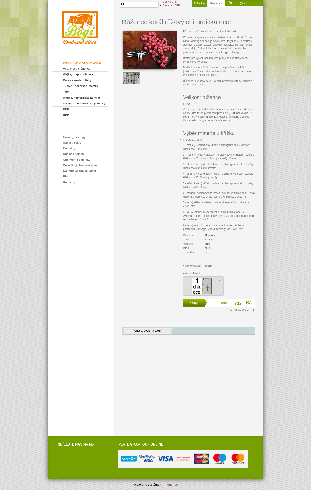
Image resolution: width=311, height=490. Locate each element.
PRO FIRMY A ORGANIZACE (82, 62)
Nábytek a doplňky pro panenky (84, 103)
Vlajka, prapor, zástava (78, 74)
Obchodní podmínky (76, 159)
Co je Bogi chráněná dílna (80, 165)
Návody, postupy (74, 137)
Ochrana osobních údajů (79, 170)
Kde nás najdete (74, 154)
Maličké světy (72, 142)
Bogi (207, 243)
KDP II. (67, 115)
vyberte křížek (191, 273)
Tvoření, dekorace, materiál (81, 86)
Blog (66, 176)
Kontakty (69, 148)
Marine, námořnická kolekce (81, 97)
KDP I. (67, 109)
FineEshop (170, 484)
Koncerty (69, 182)
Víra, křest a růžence (76, 68)
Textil (66, 91)
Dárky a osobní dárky (77, 80)
